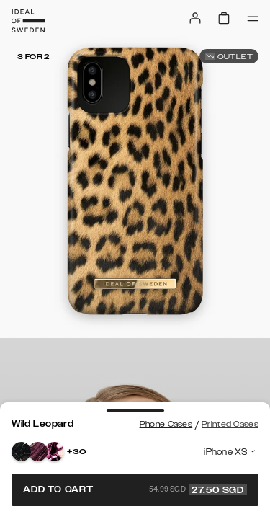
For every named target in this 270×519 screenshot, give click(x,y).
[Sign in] (195, 18)
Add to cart (135, 489)
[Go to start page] (28, 20)
